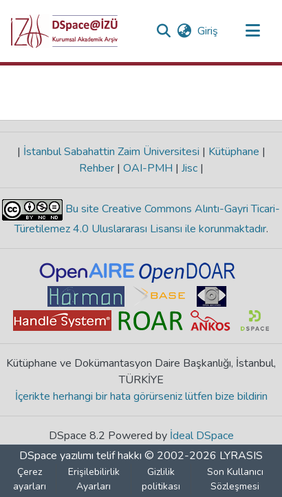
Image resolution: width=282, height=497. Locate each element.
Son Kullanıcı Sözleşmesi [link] (235, 479)
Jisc (189, 168)
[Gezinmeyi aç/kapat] (252, 31)
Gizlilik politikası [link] (161, 479)
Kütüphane (234, 151)
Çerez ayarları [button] (29, 479)
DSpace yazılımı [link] (56, 455)
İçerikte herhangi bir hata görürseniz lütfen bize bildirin (141, 396)
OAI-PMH (147, 168)
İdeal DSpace (202, 435)
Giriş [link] (208, 31)
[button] (64, 31)
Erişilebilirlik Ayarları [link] (94, 479)
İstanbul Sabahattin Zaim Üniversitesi (111, 151)
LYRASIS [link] (241, 455)
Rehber (98, 168)
